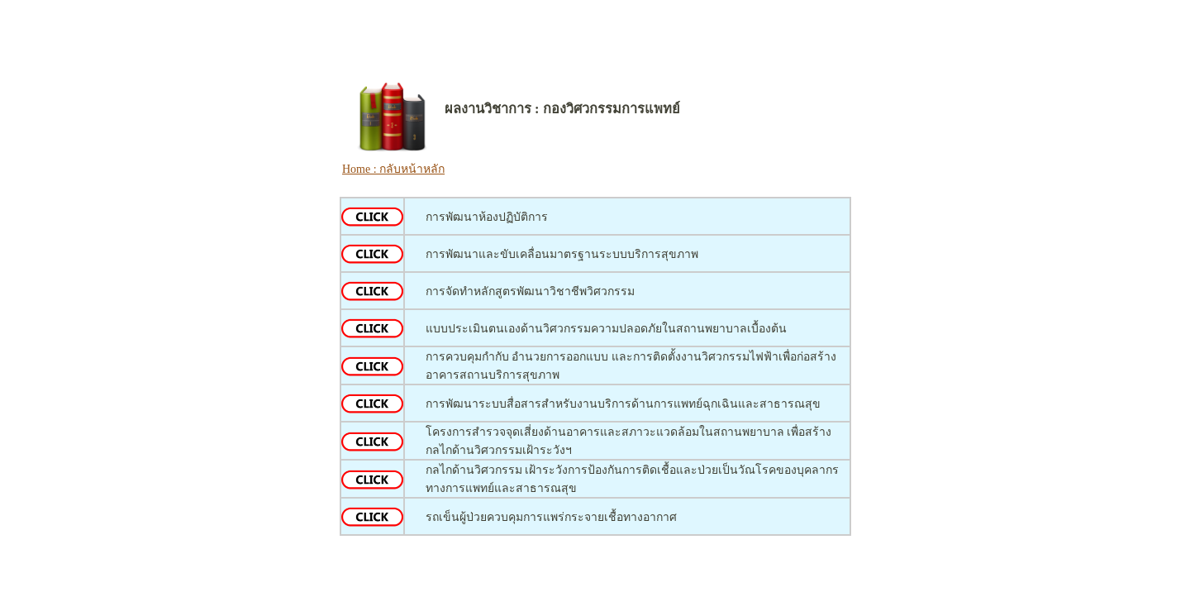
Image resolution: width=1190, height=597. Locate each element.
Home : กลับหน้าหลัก (393, 169)
